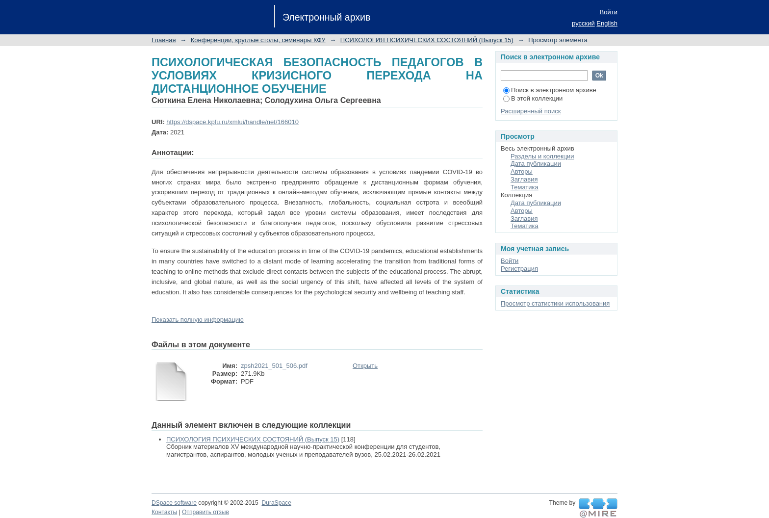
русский (583, 23)
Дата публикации (536, 163)
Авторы (522, 171)
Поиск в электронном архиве (549, 90)
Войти (608, 12)
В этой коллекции (533, 98)
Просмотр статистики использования (555, 303)
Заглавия (524, 179)
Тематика (524, 187)
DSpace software (174, 502)
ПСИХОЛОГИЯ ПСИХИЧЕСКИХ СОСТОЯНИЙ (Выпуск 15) (426, 40)
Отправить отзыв (205, 512)
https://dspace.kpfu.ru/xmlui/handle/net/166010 (232, 122)
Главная (164, 40)
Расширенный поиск (531, 111)
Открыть (365, 365)
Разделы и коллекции (542, 156)
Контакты (164, 512)
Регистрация (519, 268)
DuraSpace (276, 502)
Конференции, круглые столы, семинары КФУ (258, 40)
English (606, 23)
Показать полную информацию (198, 319)
